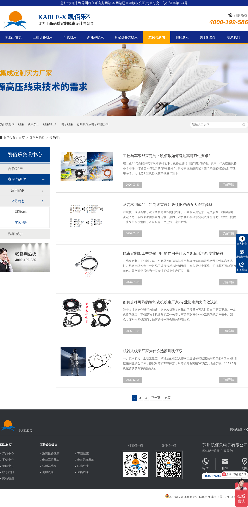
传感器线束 (49, 466)
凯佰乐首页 (13, 37)
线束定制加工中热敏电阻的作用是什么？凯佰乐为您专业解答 (173, 253)
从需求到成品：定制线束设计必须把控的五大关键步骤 (167, 205)
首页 (22, 137)
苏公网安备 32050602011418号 (186, 497)
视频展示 (182, 37)
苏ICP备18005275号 (232, 497)
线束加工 (33, 124)
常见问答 (55, 137)
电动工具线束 (51, 459)
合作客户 (15, 169)
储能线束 (83, 472)
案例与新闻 (156, 37)
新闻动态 (21, 211)
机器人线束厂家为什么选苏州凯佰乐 (152, 351)
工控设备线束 (42, 37)
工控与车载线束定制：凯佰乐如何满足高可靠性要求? (166, 156)
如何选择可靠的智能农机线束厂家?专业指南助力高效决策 (170, 302)
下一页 (155, 397)
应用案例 (17, 190)
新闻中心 (8, 466)
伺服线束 (48, 472)
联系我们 (233, 37)
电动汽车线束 (86, 459)
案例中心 (8, 459)
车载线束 (69, 37)
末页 (167, 397)
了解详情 (228, 184)
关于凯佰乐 (208, 37)
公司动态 (17, 201)
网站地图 (236, 429)
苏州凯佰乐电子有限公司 (93, 124)
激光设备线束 (51, 453)
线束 (21, 124)
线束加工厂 (50, 124)
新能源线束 (95, 37)
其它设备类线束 (126, 37)
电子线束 (67, 124)
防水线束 (83, 466)
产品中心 (8, 453)
